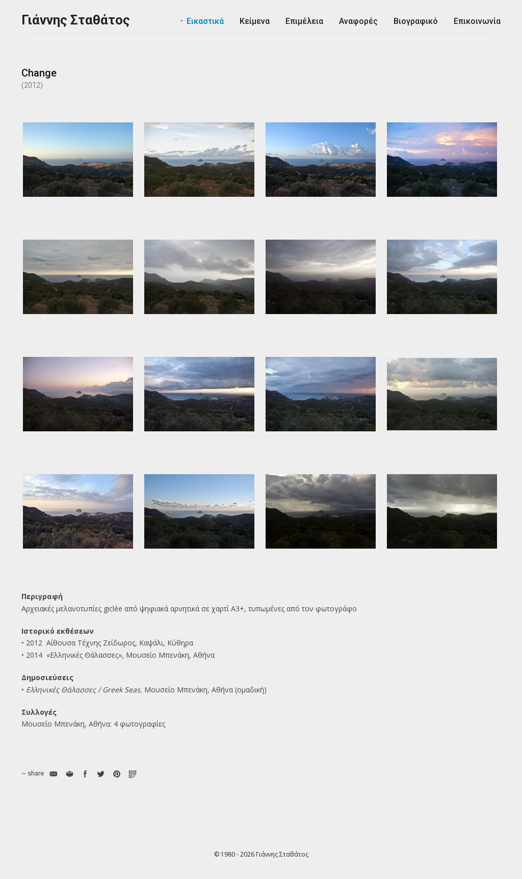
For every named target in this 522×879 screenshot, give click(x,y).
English (469, 51)
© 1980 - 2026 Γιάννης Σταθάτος (261, 854)
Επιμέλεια (304, 21)
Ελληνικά (493, 51)
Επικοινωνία (477, 21)
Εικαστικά (205, 21)
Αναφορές (358, 21)
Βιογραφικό (416, 21)
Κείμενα (255, 21)
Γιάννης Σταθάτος (75, 20)
